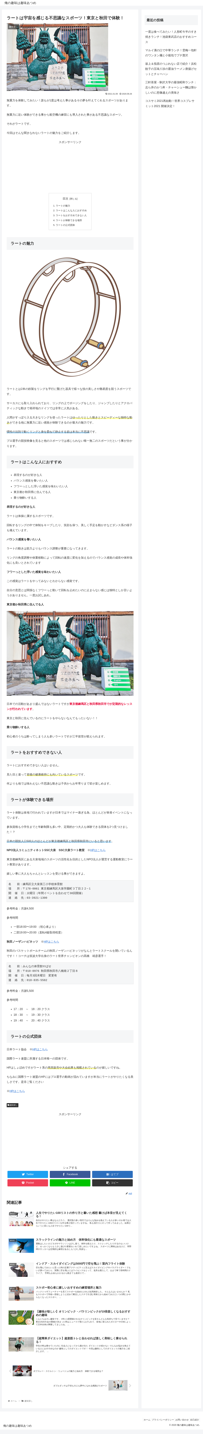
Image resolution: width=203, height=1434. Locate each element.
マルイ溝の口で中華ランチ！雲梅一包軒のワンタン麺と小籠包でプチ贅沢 (171, 53)
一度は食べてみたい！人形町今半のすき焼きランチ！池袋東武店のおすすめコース (171, 37)
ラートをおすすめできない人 (71, 216)
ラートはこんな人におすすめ (71, 211)
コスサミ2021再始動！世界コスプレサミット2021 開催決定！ (169, 103)
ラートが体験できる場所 (69, 221)
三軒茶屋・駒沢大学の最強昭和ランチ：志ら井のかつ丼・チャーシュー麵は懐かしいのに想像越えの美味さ (171, 87)
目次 (65, 198)
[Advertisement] (70, 167)
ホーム (140, 1424)
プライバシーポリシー (158, 1424)
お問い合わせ (179, 1424)
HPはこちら (98, 851)
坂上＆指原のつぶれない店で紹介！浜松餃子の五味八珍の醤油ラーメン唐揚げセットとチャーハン (171, 69)
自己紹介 (193, 1424)
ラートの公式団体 (65, 226)
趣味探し (12, 1107)
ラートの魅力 (62, 205)
